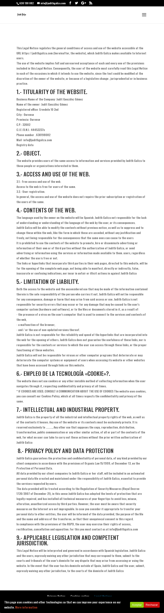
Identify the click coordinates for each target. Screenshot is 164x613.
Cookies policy (79, 596)
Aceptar (137, 604)
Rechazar (152, 604)
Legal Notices (103, 596)
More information (26, 607)
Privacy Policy (56, 596)
